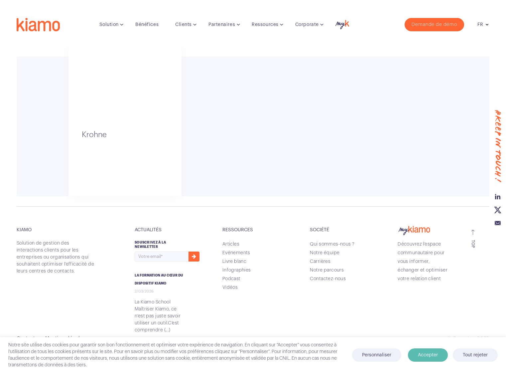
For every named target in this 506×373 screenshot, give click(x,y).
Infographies (236, 270)
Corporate (307, 24)
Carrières (320, 261)
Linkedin (498, 196)
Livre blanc (234, 261)
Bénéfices (147, 24)
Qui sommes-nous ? (332, 244)
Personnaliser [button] (376, 355)
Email (498, 223)
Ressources (265, 24)
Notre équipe (324, 253)
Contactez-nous (328, 279)
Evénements (236, 253)
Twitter (498, 210)
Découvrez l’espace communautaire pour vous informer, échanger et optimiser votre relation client (422, 261)
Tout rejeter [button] (475, 355)
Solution (109, 24)
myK (341, 23)
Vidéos (230, 287)
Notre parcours (327, 270)
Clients (183, 24)
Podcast (231, 279)
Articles (230, 244)
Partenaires (221, 24)
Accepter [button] (428, 355)
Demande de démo (434, 24)
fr (480, 24)
